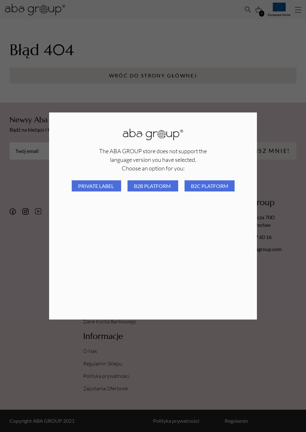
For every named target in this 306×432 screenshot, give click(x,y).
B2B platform (153, 186)
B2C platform (209, 186)
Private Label (96, 186)
